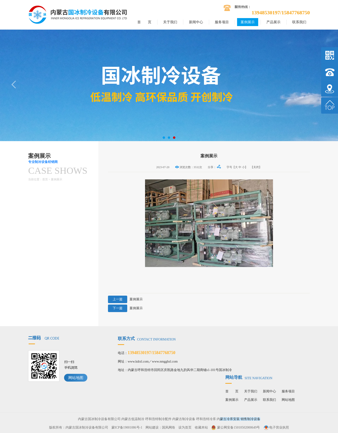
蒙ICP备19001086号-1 (126, 427)
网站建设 (152, 427)
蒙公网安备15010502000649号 (238, 427)
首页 (45, 179)
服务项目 (222, 22)
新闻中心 (196, 22)
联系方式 (147, 338)
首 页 (144, 22)
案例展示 (248, 22)
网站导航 (248, 377)
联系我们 (299, 22)
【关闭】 (256, 167)
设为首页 (185, 427)
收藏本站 (201, 427)
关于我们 (170, 22)
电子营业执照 (276, 427)
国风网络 (168, 427)
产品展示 (273, 22)
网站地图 (75, 378)
